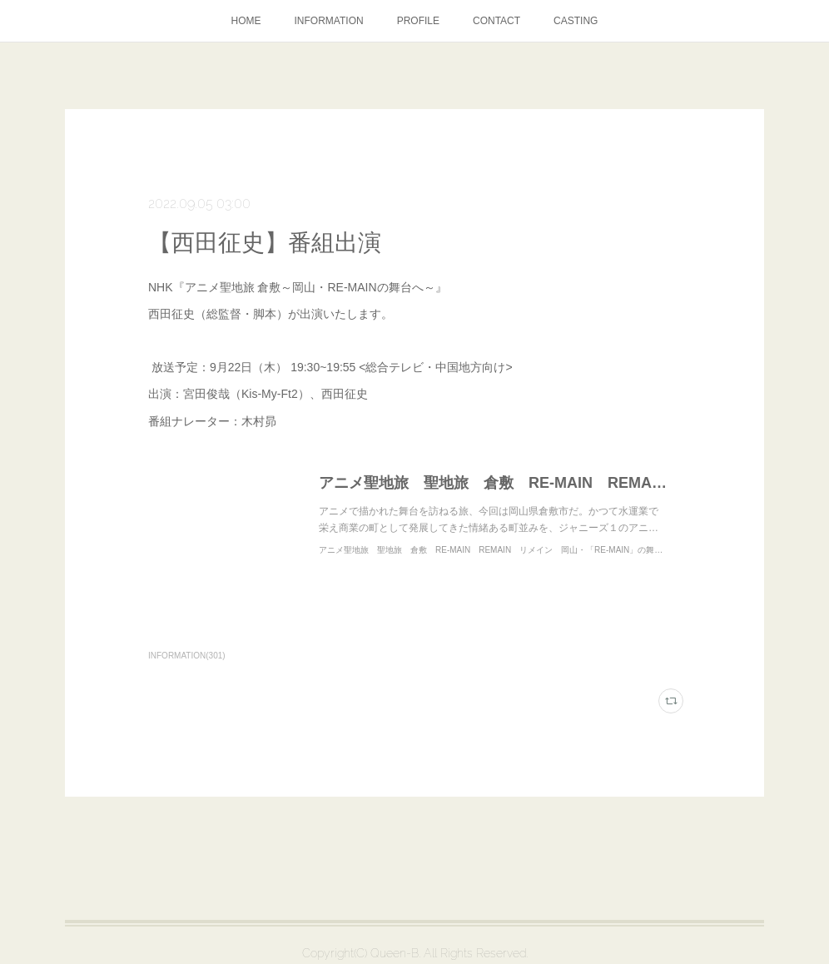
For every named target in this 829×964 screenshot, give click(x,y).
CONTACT (496, 21)
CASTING (575, 21)
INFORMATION (329, 21)
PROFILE (418, 21)
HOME (246, 21)
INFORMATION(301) (187, 655)
